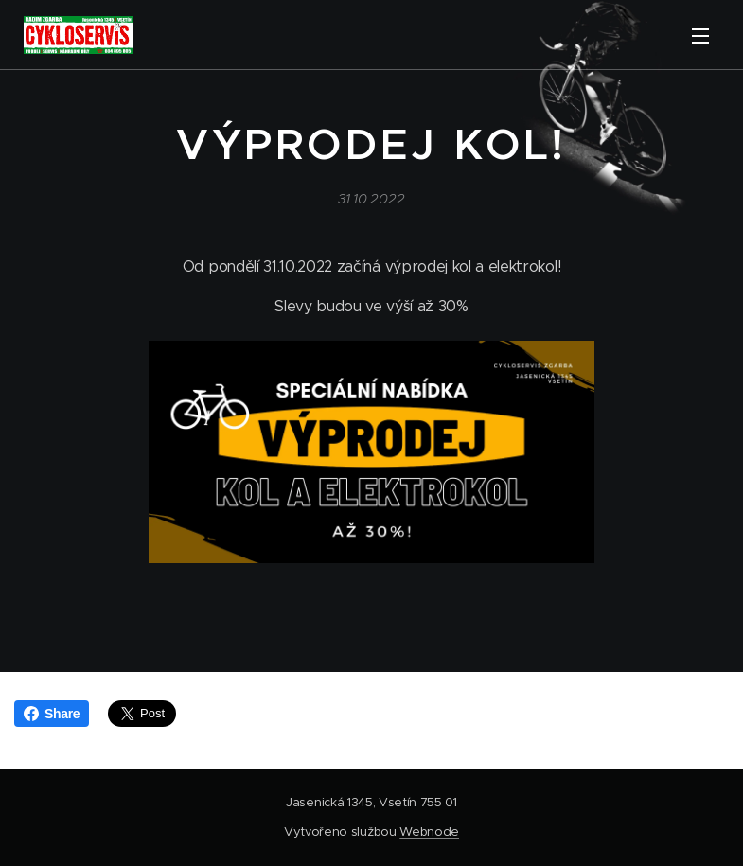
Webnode (429, 831)
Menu (700, 36)
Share (52, 713)
